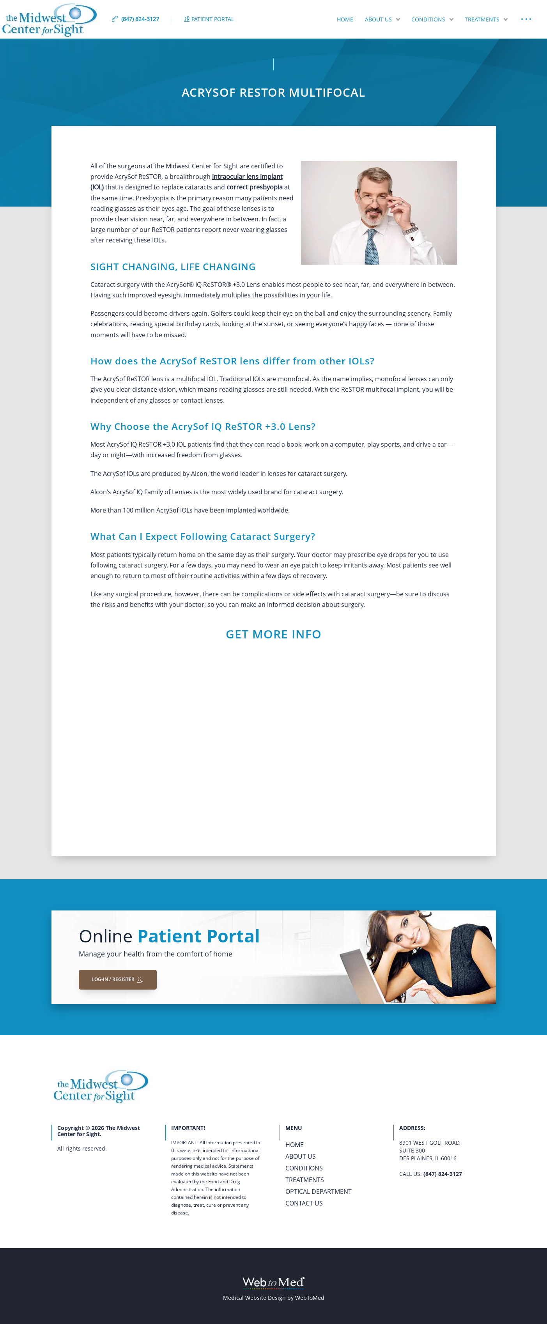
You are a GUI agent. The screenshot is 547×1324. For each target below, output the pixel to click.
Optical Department (318, 1191)
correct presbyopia (255, 187)
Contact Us (304, 1203)
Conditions (428, 19)
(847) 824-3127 (442, 1173)
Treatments (482, 19)
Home (345, 19)
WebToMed (309, 1297)
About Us (378, 19)
